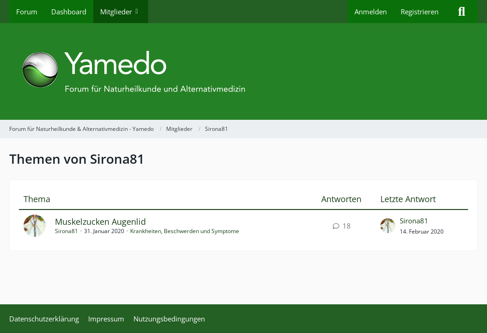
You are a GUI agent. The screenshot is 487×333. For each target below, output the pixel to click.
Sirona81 (66, 231)
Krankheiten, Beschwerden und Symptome (184, 231)
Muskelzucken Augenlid (100, 221)
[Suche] (461, 11)
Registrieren (420, 11)
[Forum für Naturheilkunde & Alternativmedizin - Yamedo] (243, 71)
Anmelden (371, 11)
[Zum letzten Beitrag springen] (387, 225)
